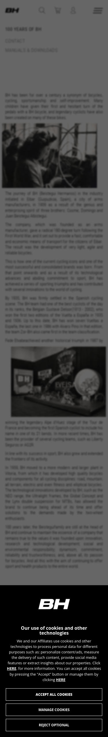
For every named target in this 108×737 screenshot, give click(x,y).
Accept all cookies (54, 694)
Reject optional (54, 725)
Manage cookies (53, 709)
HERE (11, 668)
